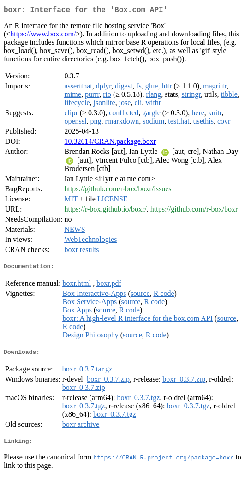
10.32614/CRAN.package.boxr (110, 143)
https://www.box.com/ (43, 36)
